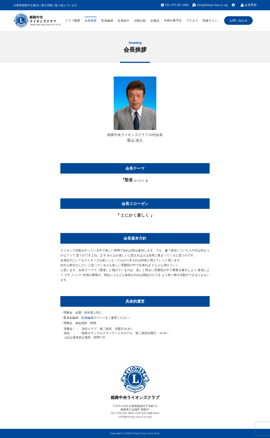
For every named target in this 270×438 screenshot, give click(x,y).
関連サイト (210, 20)
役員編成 (107, 20)
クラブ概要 (72, 20)
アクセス (192, 20)
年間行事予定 (173, 20)
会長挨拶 (91, 20)
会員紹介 (123, 20)
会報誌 (154, 20)
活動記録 (140, 20)
